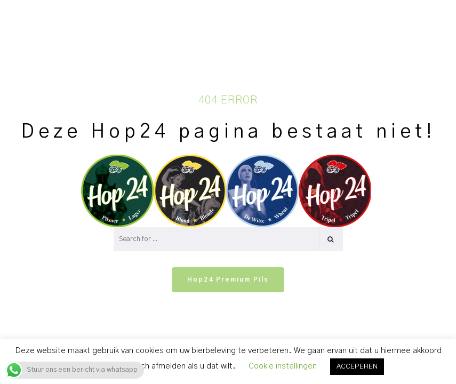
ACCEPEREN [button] (357, 366)
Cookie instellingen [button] (283, 366)
